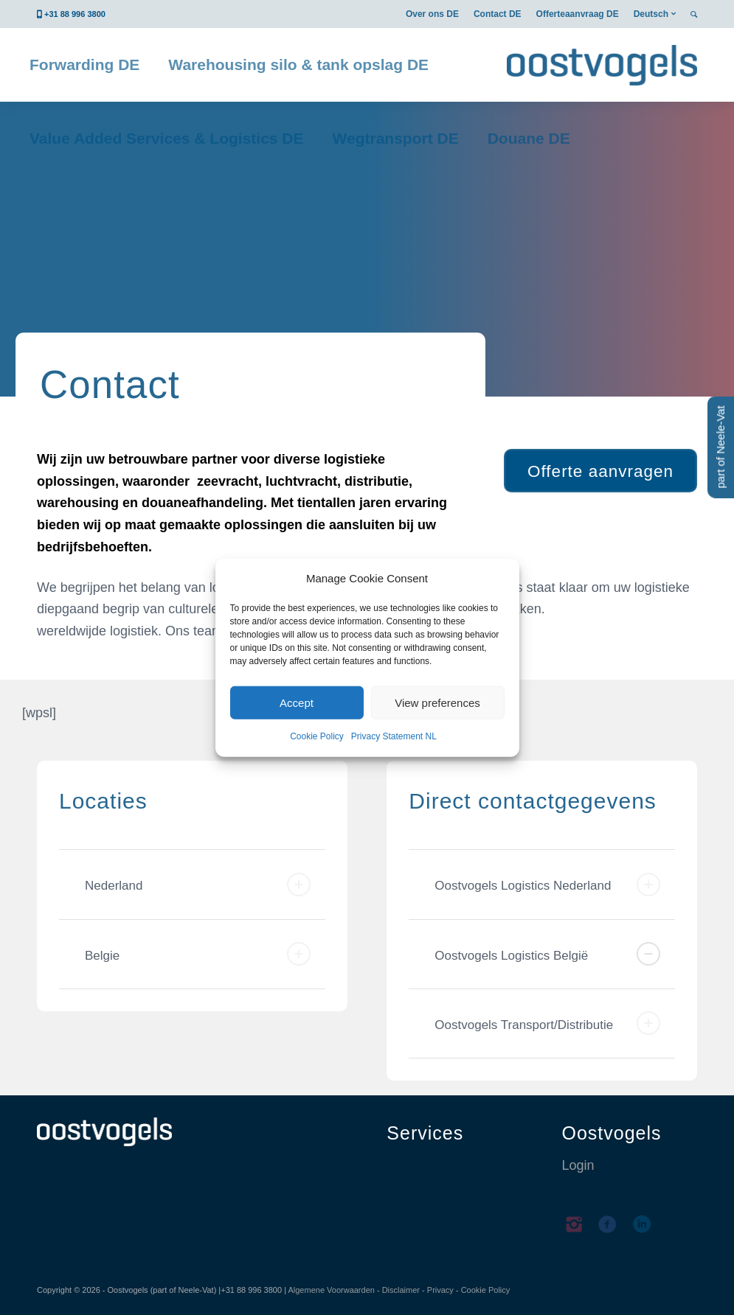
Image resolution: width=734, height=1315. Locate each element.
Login (577, 1165)
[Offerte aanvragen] (600, 470)
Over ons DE (432, 14)
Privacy (440, 1290)
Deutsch (651, 14)
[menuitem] (432, 14)
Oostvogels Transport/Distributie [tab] (547, 1023)
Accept (297, 703)
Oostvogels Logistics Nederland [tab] (547, 884)
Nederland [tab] (198, 884)
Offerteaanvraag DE (577, 14)
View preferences (437, 703)
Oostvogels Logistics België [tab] (547, 954)
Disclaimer (401, 1290)
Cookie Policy (317, 736)
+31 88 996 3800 (74, 14)
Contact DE (498, 14)
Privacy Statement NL (394, 736)
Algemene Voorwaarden (331, 1290)
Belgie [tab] (198, 954)
